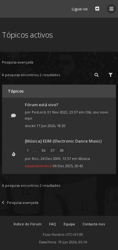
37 (52, 150)
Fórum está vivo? (42, 104)
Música (84, 158)
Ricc (35, 158)
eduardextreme (38, 165)
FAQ (52, 224)
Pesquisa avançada (17, 62)
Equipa (69, 224)
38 (62, 150)
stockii (30, 125)
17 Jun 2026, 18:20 (51, 125)
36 (43, 150)
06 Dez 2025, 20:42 (68, 165)
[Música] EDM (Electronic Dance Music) (63, 141)
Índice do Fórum (28, 224)
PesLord (39, 112)
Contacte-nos (93, 224)
